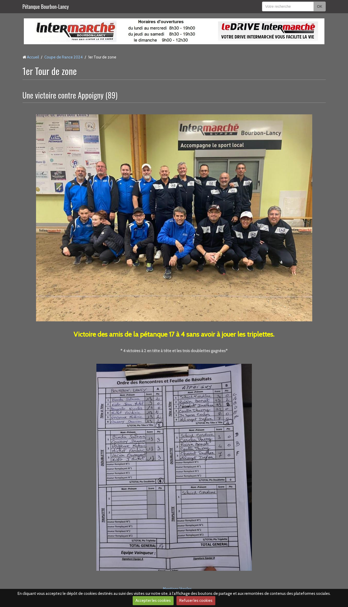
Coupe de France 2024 (63, 57)
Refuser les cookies (195, 600)
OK (319, 6)
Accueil (33, 57)
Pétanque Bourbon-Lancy (46, 6)
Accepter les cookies (153, 600)
